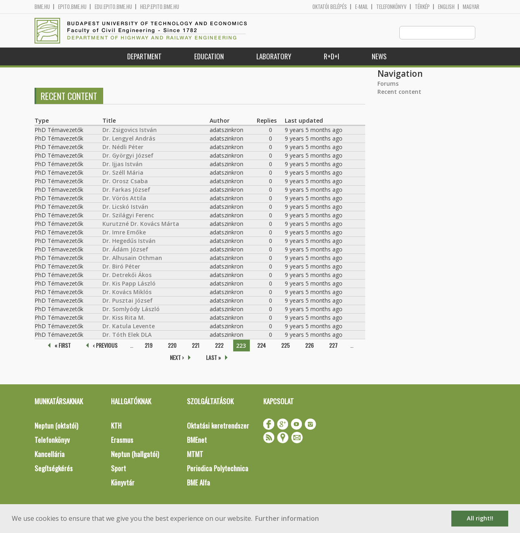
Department (144, 57)
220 (172, 345)
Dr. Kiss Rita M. (123, 318)
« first (62, 345)
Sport (118, 469)
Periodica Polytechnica (217, 469)
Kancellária (50, 454)
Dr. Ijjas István (122, 164)
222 (219, 345)
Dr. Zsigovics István (129, 130)
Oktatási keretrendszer (218, 426)
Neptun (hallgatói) (135, 454)
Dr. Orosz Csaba (125, 181)
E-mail (361, 6)
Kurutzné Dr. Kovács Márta (140, 224)
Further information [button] (287, 518)
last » (213, 357)
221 (195, 345)
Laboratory (273, 57)
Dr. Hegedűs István (129, 241)
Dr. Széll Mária (122, 173)
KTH (116, 426)
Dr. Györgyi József (128, 156)
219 (148, 345)
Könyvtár (122, 483)
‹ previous (105, 345)
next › (177, 357)
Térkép (422, 6)
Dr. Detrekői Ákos (127, 275)
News (379, 57)
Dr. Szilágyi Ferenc (128, 215)
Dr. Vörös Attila (124, 198)
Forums (388, 84)
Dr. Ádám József (125, 250)
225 (285, 345)
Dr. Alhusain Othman (132, 258)
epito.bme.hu (72, 6)
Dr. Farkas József (126, 190)
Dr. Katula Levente (128, 326)
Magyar (471, 6)
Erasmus (122, 440)
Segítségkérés (54, 469)
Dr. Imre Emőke (124, 232)
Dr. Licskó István (125, 207)
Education (209, 57)
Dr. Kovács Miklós (127, 292)
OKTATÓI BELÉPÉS (329, 6)
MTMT (195, 454)
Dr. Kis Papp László (129, 284)
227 (333, 345)
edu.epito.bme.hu (113, 6)
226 (309, 345)
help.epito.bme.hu (159, 6)
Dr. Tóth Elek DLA (127, 335)
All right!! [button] (480, 518)
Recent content (399, 92)
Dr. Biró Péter (121, 267)
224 (261, 345)
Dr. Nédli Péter (122, 147)
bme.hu (42, 6)
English (446, 6)
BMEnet (197, 440)
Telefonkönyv (391, 6)
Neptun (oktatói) (56, 426)
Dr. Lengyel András (128, 139)
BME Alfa (198, 483)
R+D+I (331, 57)
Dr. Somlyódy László (131, 309)
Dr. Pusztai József (127, 301)
